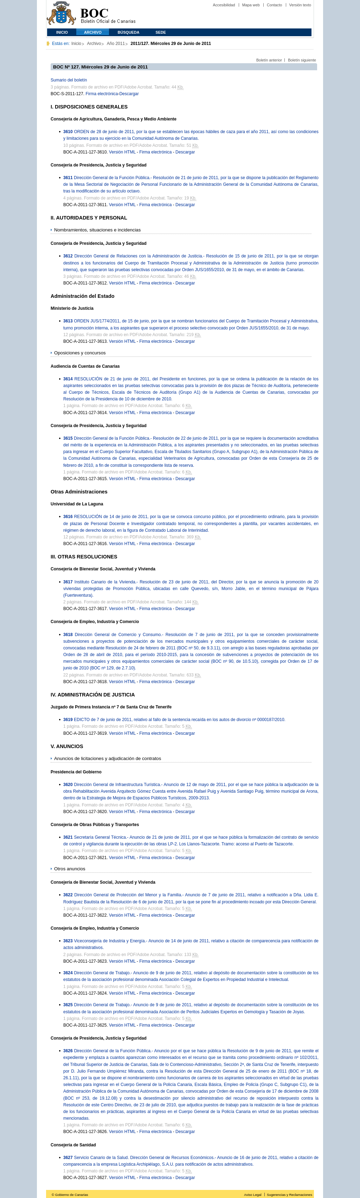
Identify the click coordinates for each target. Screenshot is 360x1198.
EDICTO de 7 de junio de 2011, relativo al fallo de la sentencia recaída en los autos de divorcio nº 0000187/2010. (179, 719)
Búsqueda (129, 32)
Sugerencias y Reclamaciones (289, 1195)
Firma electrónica (101, 93)
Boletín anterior (269, 60)
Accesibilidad (224, 5)
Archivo (93, 32)
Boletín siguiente (302, 60)
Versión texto (300, 5)
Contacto (274, 5)
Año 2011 (116, 43)
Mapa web (251, 5)
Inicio (62, 32)
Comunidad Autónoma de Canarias (61, 14)
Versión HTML (122, 152)
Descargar (129, 93)
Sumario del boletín (69, 80)
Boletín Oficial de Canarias (108, 14)
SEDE (161, 32)
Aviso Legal (252, 1195)
